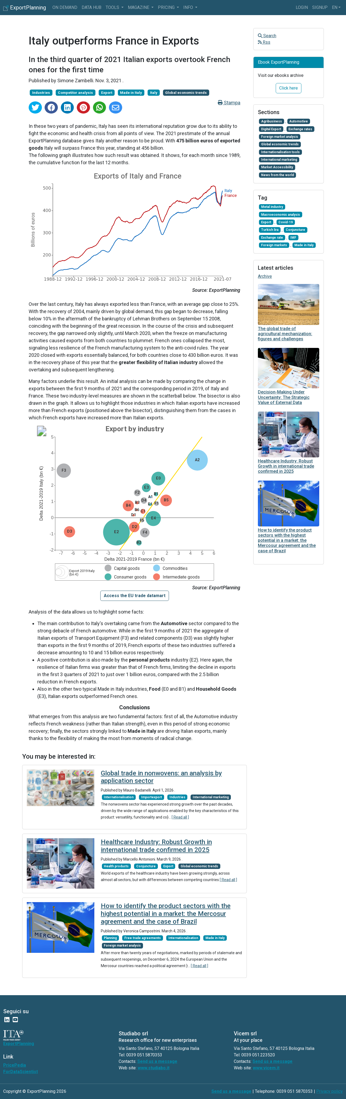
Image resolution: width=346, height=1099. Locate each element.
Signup (320, 7)
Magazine (139, 7)
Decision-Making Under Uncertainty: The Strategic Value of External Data (284, 397)
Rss (264, 42)
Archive (265, 276)
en (334, 7)
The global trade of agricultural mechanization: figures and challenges (285, 333)
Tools (113, 7)
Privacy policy (329, 1091)
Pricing (167, 7)
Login (302, 7)
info (188, 7)
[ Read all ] (180, 817)
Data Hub (91, 7)
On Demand (64, 7)
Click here (288, 88)
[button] (134, 596)
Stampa (229, 102)
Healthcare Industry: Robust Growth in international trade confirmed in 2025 (156, 846)
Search (267, 35)
